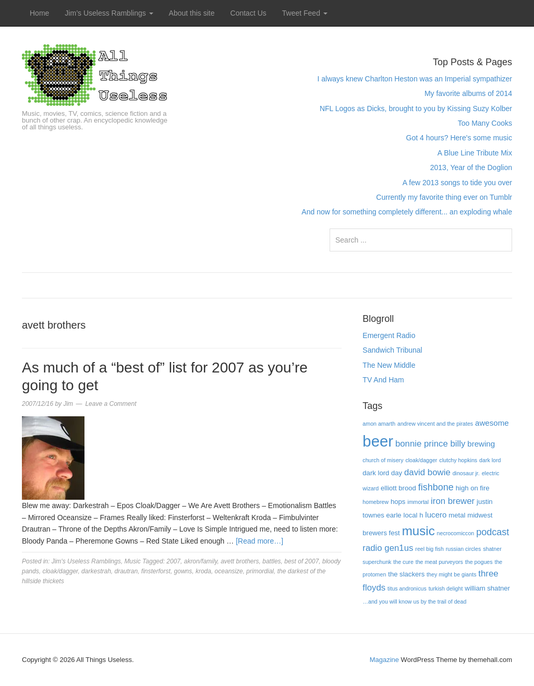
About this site (192, 13)
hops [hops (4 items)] (398, 502)
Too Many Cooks (485, 123)
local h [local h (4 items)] (413, 515)
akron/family (200, 561)
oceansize (229, 571)
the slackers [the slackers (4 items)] (406, 574)
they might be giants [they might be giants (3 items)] (451, 574)
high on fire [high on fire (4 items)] (473, 488)
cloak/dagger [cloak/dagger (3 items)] (421, 460)
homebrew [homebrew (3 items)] (375, 502)
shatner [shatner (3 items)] (492, 549)
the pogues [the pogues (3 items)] (479, 562)
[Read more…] (259, 541)
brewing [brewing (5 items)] (481, 443)
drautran (126, 571)
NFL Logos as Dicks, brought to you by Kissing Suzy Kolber (416, 108)
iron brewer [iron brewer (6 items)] (453, 501)
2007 (173, 561)
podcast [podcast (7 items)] (492, 532)
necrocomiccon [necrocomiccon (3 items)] (456, 533)
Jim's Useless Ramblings (86, 561)
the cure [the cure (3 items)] (403, 562)
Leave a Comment (110, 403)
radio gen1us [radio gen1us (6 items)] (387, 548)
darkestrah (96, 571)
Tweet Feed (304, 13)
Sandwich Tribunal (392, 350)
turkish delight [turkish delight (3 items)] (446, 588)
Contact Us (248, 13)
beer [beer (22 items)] (377, 441)
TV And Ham (383, 380)
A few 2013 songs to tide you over (457, 182)
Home (39, 13)
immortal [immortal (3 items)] (418, 502)
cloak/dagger (60, 571)
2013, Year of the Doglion (471, 167)
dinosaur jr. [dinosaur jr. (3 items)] (466, 473)
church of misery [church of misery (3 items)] (382, 460)
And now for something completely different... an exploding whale (406, 212)
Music (132, 561)
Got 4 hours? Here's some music (459, 138)
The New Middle (388, 365)
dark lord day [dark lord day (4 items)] (382, 473)
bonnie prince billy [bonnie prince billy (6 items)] (430, 444)
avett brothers (240, 561)
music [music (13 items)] (418, 531)
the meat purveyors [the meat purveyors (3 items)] (439, 562)
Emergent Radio (388, 335)
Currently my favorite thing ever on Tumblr (444, 197)
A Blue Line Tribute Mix (475, 153)
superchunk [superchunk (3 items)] (376, 562)
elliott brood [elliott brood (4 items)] (398, 488)
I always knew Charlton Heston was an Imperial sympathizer (414, 79)
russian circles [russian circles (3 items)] (463, 549)
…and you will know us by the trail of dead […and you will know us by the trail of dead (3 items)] (414, 601)
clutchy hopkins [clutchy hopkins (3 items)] (458, 460)
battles (271, 561)
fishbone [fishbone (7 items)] (436, 487)
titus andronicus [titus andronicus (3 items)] (407, 588)
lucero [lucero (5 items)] (435, 514)
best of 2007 (301, 561)
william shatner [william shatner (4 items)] (487, 588)
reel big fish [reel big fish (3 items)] (429, 549)
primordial (260, 571)
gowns (183, 571)
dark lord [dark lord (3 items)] (490, 460)
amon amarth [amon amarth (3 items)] (378, 423)
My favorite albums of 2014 (468, 93)
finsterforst (156, 571)
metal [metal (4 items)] (456, 515)
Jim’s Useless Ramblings (109, 13)
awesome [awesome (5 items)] (492, 422)
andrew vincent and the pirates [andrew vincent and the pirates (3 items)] (435, 423)
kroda (203, 571)
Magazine (384, 660)
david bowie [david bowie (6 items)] (427, 472)
